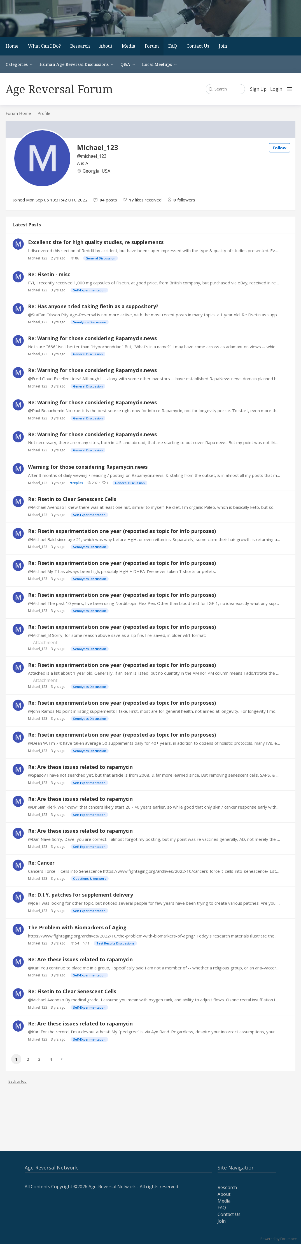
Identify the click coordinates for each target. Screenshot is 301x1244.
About (105, 46)
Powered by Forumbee (278, 1239)
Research (80, 46)
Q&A (125, 64)
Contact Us (197, 46)
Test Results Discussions (115, 943)
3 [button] (39, 1059)
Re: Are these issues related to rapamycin (80, 766)
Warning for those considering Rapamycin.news (88, 466)
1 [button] (16, 1059)
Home (12, 46)
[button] (61, 1059)
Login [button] (276, 89)
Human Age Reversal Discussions (74, 64)
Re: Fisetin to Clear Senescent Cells (72, 499)
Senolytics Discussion (89, 322)
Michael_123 (37, 258)
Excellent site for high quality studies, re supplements (96, 242)
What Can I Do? (44, 46)
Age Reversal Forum (59, 89)
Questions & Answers (89, 878)
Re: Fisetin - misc (49, 274)
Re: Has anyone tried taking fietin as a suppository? (93, 306)
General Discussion (100, 258)
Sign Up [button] (258, 89)
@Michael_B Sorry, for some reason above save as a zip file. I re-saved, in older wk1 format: (117, 635)
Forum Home (18, 113)
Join (223, 46)
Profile (44, 113)
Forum (152, 46)
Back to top (17, 1082)
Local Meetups (157, 64)
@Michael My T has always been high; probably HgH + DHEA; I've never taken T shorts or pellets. (122, 571)
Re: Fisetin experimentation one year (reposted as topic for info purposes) (122, 531)
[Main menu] (289, 89)
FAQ (172, 46)
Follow (279, 147)
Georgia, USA (96, 171)
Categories (17, 64)
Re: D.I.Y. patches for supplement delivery (80, 894)
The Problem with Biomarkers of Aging (77, 927)
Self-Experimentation (89, 290)
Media (128, 46)
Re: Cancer (41, 862)
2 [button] (28, 1059)
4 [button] (51, 1059)
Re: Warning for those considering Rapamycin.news (92, 338)
